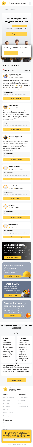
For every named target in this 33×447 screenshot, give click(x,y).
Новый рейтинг (8, 413)
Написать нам (6, 424)
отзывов (19, 77)
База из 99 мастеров (6, 402)
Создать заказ (16, 34)
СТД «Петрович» (23, 397)
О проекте (6, 406)
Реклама (20, 403)
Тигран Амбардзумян (14, 75)
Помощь (5, 409)
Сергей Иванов (13, 224)
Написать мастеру (16, 98)
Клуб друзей (21, 400)
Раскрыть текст (20, 89)
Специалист (11, 205)
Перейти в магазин (13, 276)
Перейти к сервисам (13, 257)
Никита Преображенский (15, 186)
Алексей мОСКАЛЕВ (14, 166)
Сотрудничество (23, 406)
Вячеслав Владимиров (15, 136)
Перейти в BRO (12, 295)
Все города (6, 416)
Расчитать (13, 316)
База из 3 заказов (8, 397)
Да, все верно (11, 52)
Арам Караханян (13, 105)
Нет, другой (23, 52)
